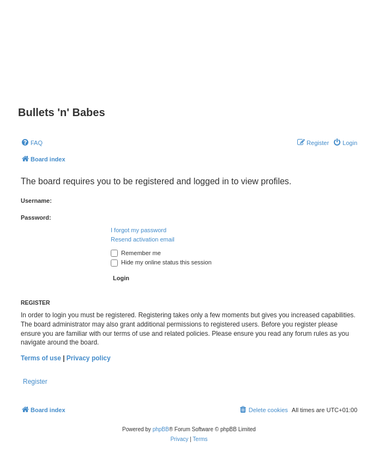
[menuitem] (32, 142)
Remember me (136, 253)
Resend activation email (143, 239)
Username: (36, 200)
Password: (36, 217)
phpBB (161, 429)
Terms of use (41, 358)
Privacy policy (89, 358)
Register (35, 381)
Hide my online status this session (161, 262)
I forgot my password (138, 230)
